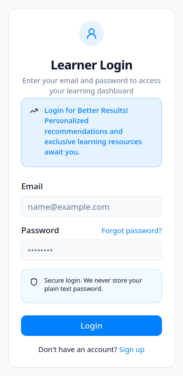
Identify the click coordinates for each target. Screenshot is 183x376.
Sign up (131, 349)
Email (31, 186)
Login (91, 325)
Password (40, 230)
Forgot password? (132, 230)
